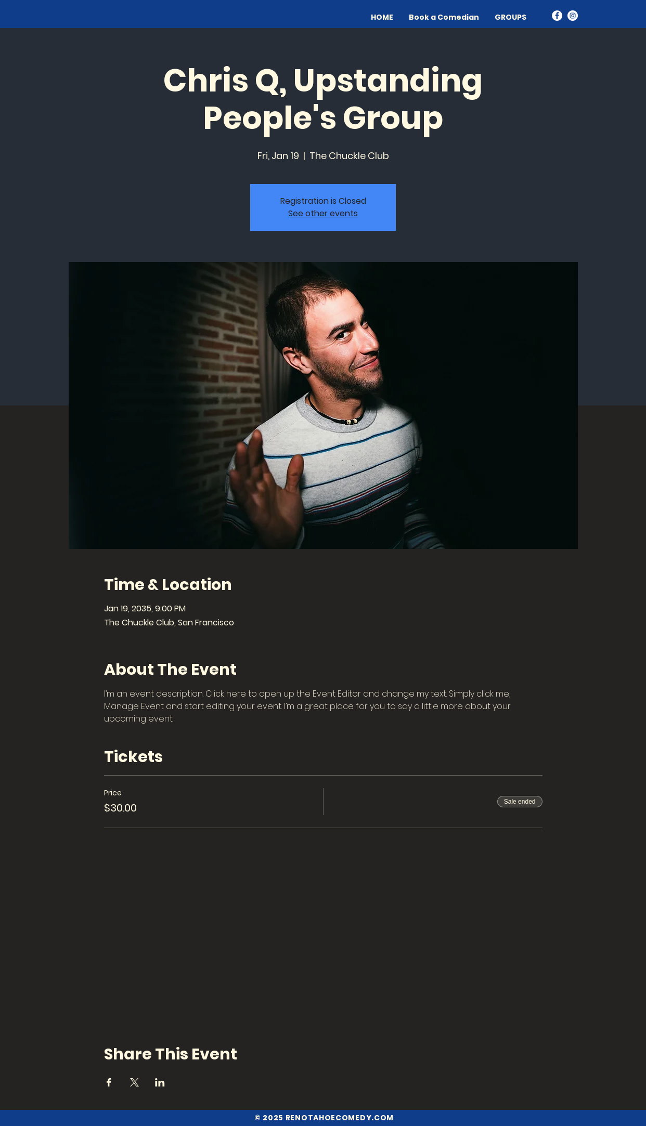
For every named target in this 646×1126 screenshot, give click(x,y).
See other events (323, 213)
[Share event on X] (134, 1082)
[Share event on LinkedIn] (160, 1082)
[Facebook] (557, 15)
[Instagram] (572, 15)
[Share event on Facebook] (109, 1082)
